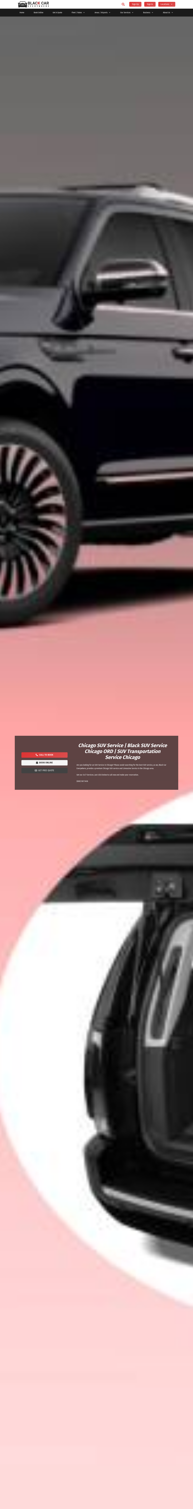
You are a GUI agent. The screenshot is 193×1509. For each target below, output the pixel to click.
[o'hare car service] (33, 4)
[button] (123, 4)
